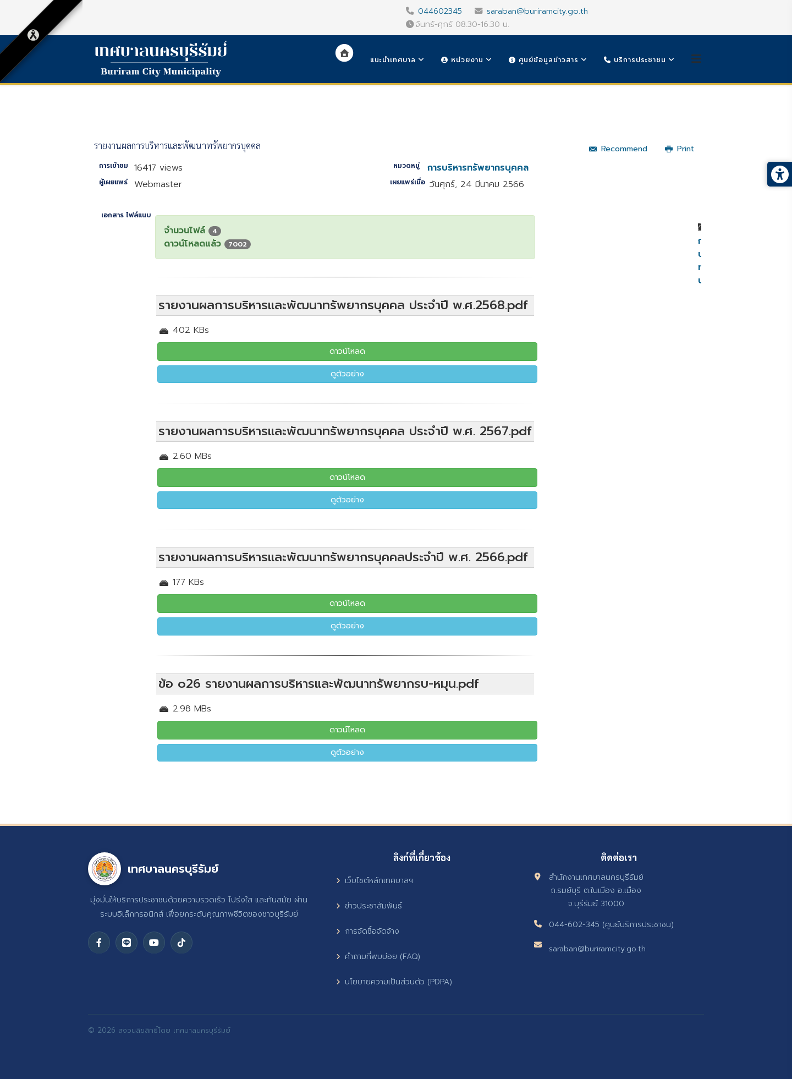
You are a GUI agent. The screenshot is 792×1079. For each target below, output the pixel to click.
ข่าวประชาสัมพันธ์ (369, 906)
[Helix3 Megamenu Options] (696, 59)
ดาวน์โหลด (347, 351)
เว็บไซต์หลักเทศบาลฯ (374, 880)
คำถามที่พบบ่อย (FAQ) (378, 956)
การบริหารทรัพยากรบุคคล (478, 167)
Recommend (618, 149)
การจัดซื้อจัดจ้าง (367, 931)
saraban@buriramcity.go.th (537, 11)
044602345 (440, 11)
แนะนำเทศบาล (393, 60)
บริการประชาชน (635, 60)
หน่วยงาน (462, 60)
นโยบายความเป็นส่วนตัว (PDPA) (394, 982)
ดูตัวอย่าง (347, 374)
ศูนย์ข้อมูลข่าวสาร (544, 60)
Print (679, 149)
